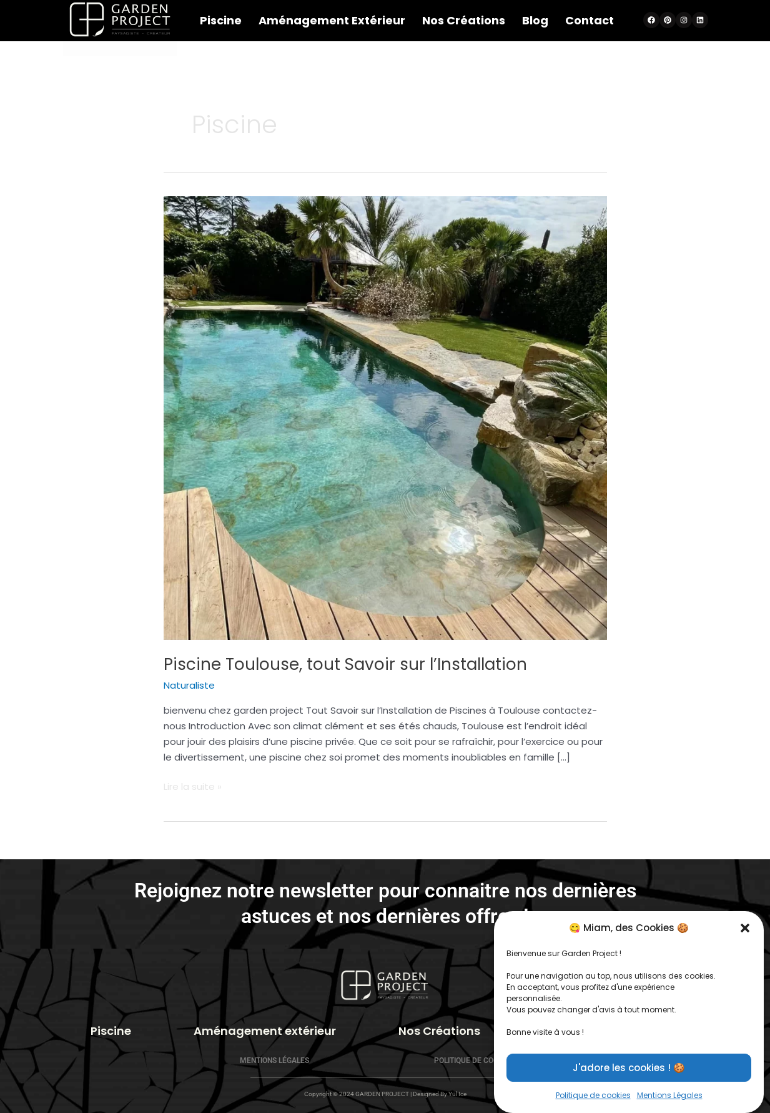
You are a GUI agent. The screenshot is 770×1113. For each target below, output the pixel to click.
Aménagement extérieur (332, 20)
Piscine (221, 20)
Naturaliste (189, 685)
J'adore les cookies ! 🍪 (629, 1080)
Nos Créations (463, 20)
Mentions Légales (274, 1060)
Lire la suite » (193, 786)
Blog (535, 20)
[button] (745, 942)
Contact (589, 20)
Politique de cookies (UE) (482, 1060)
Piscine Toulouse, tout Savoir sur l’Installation (345, 664)
